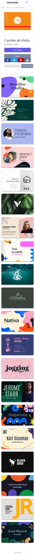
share (17, 56)
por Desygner (8, 44)
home (3, 7)
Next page (17, 552)
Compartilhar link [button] (27, 66)
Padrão (16, 44)
